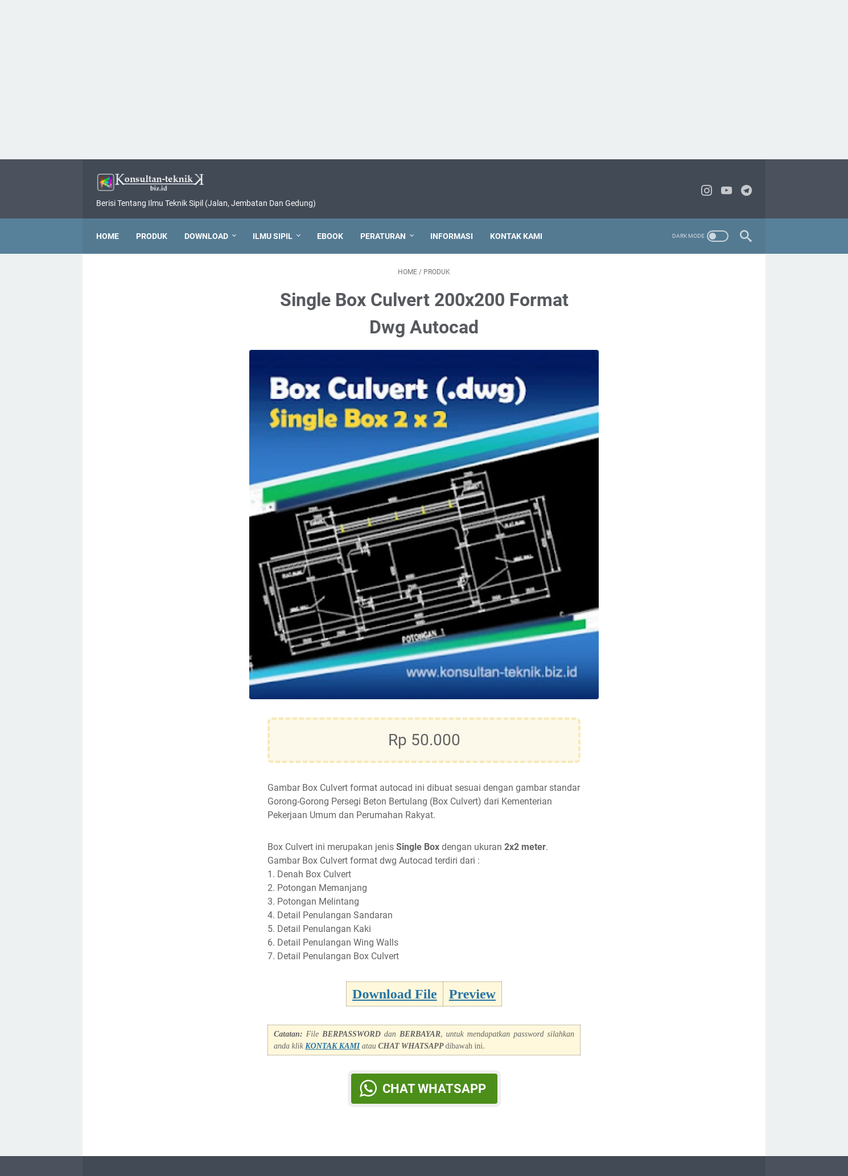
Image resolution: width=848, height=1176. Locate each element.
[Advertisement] (424, 79)
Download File (394, 984)
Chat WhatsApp (434, 1079)
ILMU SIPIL (279, 219)
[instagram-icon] (699, 180)
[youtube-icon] (719, 180)
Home (114, 219)
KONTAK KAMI (523, 219)
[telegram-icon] (739, 180)
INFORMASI (458, 219)
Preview (472, 984)
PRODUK (158, 219)
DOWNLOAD (213, 219)
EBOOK (337, 219)
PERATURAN (390, 219)
